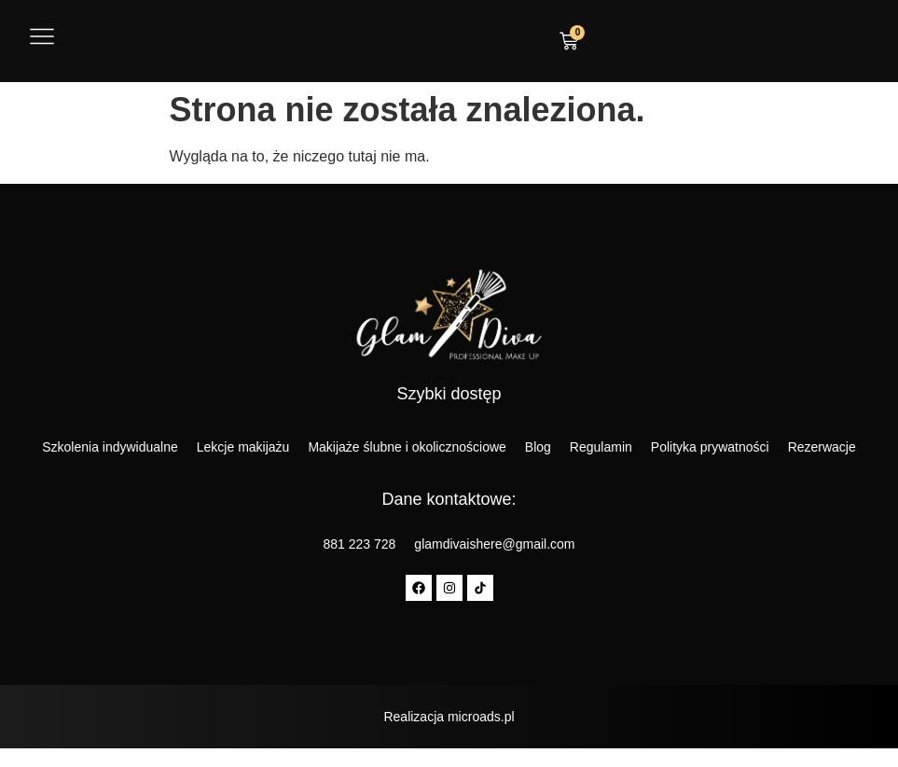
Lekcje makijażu (243, 446)
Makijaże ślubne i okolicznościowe (406, 446)
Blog (538, 446)
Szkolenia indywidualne (110, 446)
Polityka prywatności (710, 446)
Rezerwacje (822, 446)
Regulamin (601, 446)
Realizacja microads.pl (448, 716)
